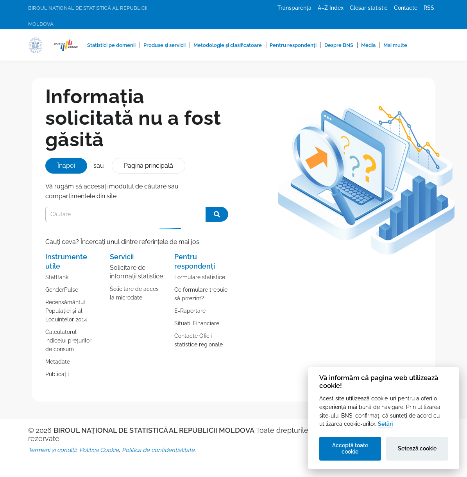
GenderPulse (61, 290)
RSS (429, 8)
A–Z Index (331, 8)
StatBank (56, 277)
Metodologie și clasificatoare (227, 45)
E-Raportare (190, 311)
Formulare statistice (199, 277)
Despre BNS (338, 45)
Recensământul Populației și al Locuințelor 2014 (66, 311)
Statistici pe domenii (111, 45)
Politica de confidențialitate (158, 450)
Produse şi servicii (164, 45)
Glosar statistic (369, 8)
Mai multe (395, 45)
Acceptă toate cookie (350, 448)
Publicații (57, 374)
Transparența (294, 8)
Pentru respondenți (293, 45)
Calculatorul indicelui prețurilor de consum (68, 340)
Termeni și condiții (52, 450)
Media (368, 45)
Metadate (57, 362)
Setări (385, 423)
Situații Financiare (196, 323)
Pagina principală (148, 165)
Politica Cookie (99, 450)
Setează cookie (417, 448)
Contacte (405, 8)
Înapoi (66, 165)
